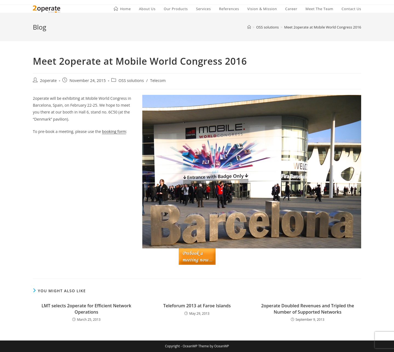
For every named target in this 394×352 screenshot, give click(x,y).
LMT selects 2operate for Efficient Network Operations (86, 309)
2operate (48, 80)
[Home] (249, 27)
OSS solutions (131, 80)
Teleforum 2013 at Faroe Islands (197, 306)
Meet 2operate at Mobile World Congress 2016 (322, 27)
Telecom (158, 80)
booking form (114, 131)
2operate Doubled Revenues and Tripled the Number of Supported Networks (307, 309)
